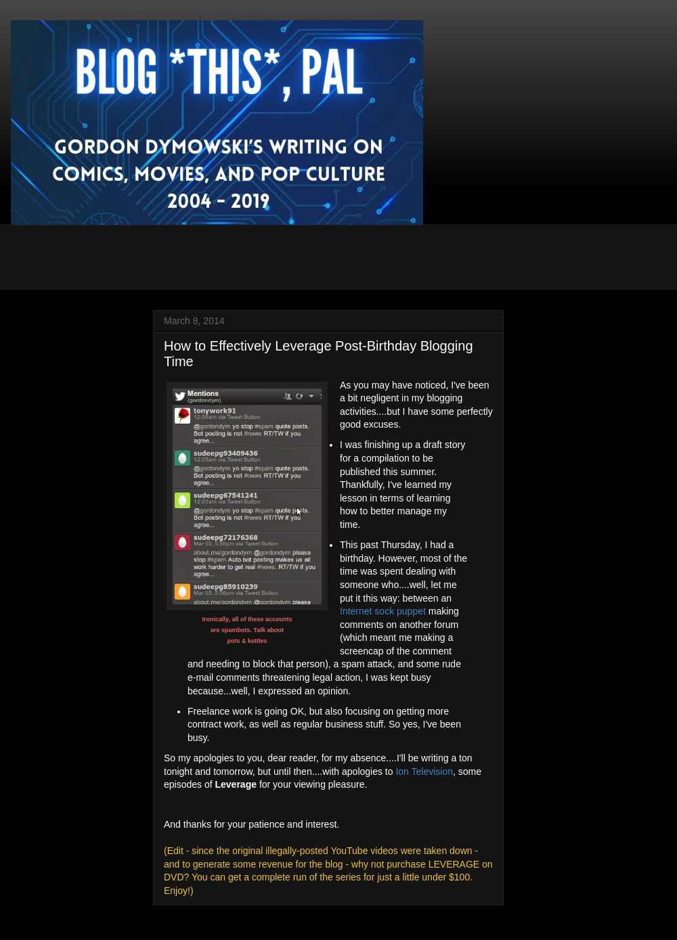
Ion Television (424, 771)
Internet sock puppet (383, 611)
